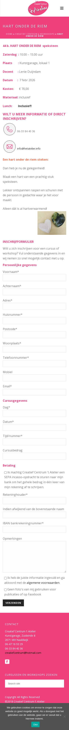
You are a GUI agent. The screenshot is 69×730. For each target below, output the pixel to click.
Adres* (7, 300)
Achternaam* (12, 286)
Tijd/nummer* (12, 436)
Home (9, 34)
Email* (7, 386)
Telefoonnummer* (16, 358)
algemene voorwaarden (43, 588)
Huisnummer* (12, 315)
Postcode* (10, 329)
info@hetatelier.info (28, 148)
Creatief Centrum (26, 34)
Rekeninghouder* (15, 495)
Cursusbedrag (12, 450)
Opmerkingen (12, 539)
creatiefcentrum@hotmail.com (23, 658)
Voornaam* (11, 272)
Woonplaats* (12, 343)
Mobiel (7, 372)
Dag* (6, 407)
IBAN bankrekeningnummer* (23, 523)
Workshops (47, 34)
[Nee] (64, 716)
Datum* (8, 422)
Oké (35, 724)
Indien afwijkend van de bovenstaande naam (33, 509)
